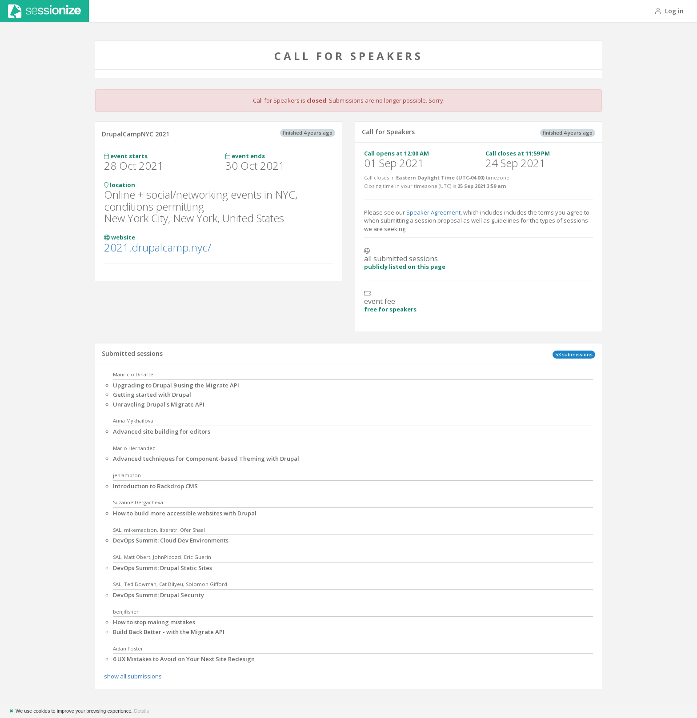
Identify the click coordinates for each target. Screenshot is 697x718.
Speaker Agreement (433, 212)
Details (141, 711)
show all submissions (133, 676)
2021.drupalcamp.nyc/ (157, 247)
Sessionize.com (44, 11)
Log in (669, 11)
